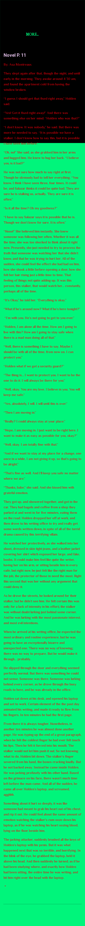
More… (32, 34)
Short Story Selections (42, 11)
